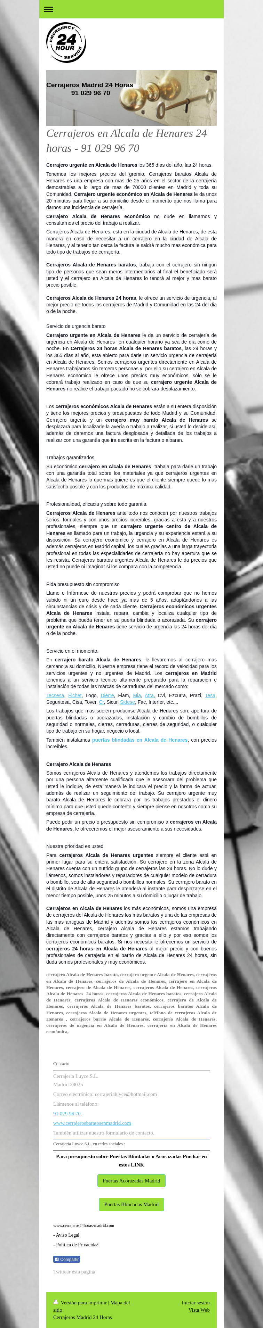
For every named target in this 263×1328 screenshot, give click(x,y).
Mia (137, 695)
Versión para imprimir (80, 1302)
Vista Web (199, 1310)
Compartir (67, 1259)
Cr (101, 702)
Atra (149, 695)
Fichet (74, 695)
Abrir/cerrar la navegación (131, 9)
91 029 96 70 (67, 1113)
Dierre (107, 695)
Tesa (210, 695)
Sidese (127, 702)
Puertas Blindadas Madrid (131, 1204)
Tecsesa (55, 695)
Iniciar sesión (196, 1302)
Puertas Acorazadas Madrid (131, 1180)
